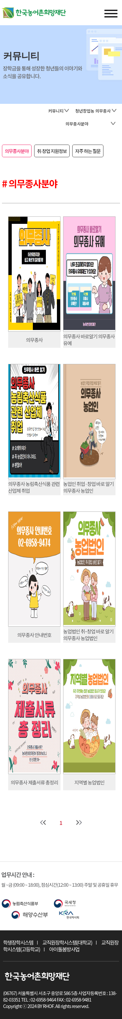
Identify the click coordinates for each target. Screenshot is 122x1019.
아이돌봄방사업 (64, 949)
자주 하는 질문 (88, 151)
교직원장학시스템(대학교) (67, 942)
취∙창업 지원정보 (52, 151)
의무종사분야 (17, 151)
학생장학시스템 (18, 942)
